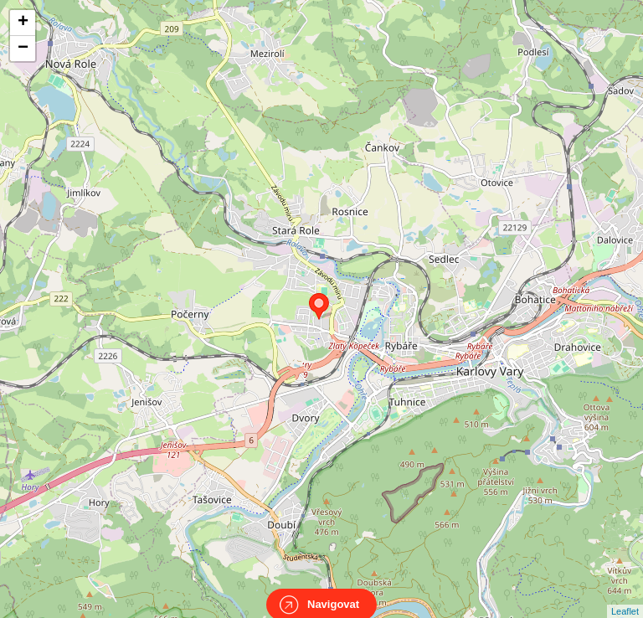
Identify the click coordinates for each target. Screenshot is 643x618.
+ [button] (23, 22)
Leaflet (625, 596)
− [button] (23, 48)
